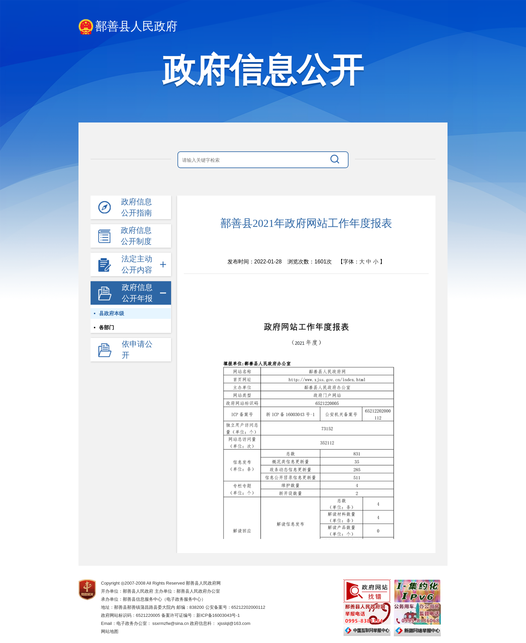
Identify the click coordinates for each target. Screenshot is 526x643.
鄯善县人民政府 (127, 27)
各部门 (106, 327)
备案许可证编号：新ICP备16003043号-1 (200, 615)
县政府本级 (111, 313)
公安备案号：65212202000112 (235, 607)
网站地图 (109, 631)
